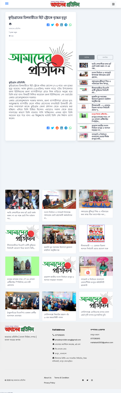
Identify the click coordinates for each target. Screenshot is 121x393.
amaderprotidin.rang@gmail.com (68, 340)
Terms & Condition (61, 378)
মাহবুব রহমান (95, 335)
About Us (47, 378)
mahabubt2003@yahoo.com (102, 342)
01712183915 (60, 335)
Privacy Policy (49, 383)
